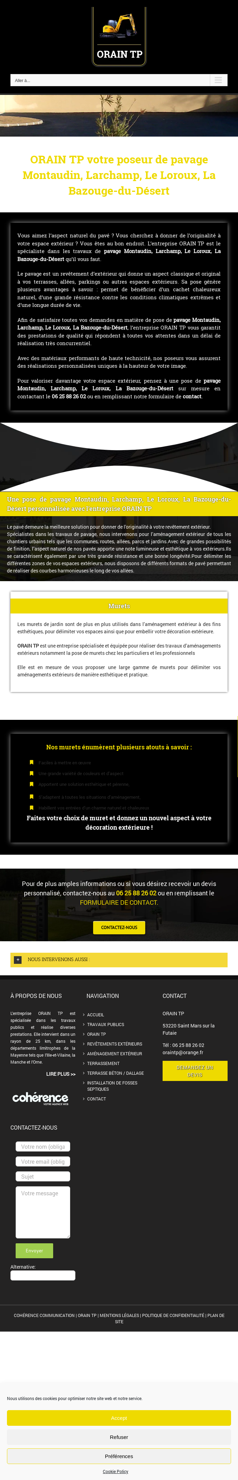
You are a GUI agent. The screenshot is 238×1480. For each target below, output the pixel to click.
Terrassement (103, 1063)
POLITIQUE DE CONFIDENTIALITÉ (173, 1315)
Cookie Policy (115, 1471)
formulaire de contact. (119, 902)
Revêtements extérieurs (114, 1044)
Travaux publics (105, 1024)
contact (192, 396)
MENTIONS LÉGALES (119, 1315)
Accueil (95, 1014)
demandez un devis (195, 1071)
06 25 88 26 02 (188, 1045)
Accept (119, 1418)
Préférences (119, 1456)
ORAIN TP (96, 1034)
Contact (96, 1098)
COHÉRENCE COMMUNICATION (45, 1315)
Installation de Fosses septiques (112, 1086)
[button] (119, 960)
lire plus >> (60, 1074)
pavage (114, 250)
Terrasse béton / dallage (115, 1073)
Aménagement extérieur (114, 1053)
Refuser (119, 1437)
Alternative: (23, 1266)
